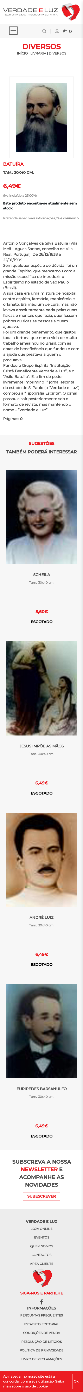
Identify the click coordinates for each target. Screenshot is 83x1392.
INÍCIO (22, 53)
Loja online (41, 1229)
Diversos (57, 53)
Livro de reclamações (41, 1359)
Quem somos (41, 1246)
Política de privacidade (41, 1350)
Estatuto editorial (41, 1324)
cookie (42, 1386)
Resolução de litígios (41, 1342)
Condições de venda (41, 1333)
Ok (76, 1381)
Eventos (41, 1237)
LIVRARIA (38, 53)
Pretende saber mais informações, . (41, 218)
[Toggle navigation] (13, 31)
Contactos (41, 1255)
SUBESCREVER (41, 1196)
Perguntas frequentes (41, 1315)
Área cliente (41, 1264)
